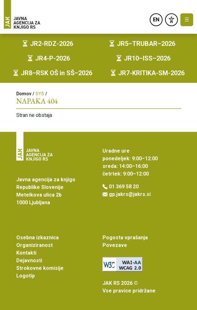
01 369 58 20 (124, 187)
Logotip (25, 276)
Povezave (114, 245)
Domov (23, 93)
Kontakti (26, 253)
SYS (39, 93)
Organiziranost (34, 245)
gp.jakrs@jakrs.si (130, 194)
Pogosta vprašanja (125, 237)
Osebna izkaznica (37, 237)
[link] (171, 19)
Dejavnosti (29, 260)
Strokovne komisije (40, 268)
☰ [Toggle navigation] (187, 20)
